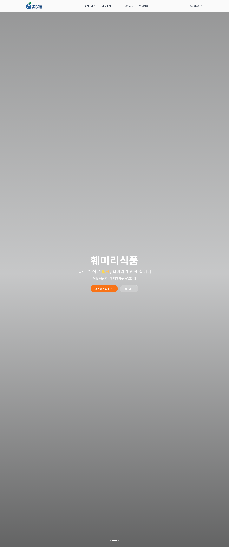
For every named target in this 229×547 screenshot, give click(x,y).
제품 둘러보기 (104, 288)
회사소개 (129, 288)
